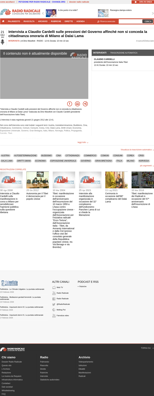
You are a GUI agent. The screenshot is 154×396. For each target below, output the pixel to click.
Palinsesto (44, 362)
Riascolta (44, 365)
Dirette (43, 369)
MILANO (130, 161)
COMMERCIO (90, 155)
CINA (58, 155)
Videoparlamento (86, 362)
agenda (80, 21)
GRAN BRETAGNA (103, 161)
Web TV (60, 287)
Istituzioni (83, 365)
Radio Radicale (63, 293)
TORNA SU (146, 348)
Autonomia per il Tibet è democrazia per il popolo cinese (37, 196)
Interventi (100, 52)
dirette (69, 21)
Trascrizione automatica (123, 53)
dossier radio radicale (79, 2)
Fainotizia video (63, 315)
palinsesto (14, 21)
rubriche (56, 21)
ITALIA (119, 161)
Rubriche (83, 286)
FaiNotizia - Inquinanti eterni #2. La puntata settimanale (21, 307)
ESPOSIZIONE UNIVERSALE (63, 161)
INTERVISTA (14, 41)
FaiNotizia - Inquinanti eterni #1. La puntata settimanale (21, 315)
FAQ (4, 394)
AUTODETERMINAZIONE (25, 155)
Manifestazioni (85, 373)
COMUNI (105, 155)
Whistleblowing (8, 390)
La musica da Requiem (11, 376)
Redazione (6, 373)
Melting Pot (61, 310)
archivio (42, 21)
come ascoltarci (7, 2)
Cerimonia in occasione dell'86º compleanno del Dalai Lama (116, 197)
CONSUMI (117, 155)
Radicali (82, 376)
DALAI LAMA (7, 161)
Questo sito (7, 365)
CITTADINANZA (72, 155)
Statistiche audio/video (49, 380)
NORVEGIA (144, 161)
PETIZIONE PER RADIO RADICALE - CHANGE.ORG (42, 2)
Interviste (44, 376)
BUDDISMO (46, 155)
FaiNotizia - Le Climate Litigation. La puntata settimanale (22, 289)
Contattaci (6, 383)
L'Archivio (6, 369)
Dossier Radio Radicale (12, 362)
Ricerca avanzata (107, 21)
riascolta (29, 21)
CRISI (141, 155)
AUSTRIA (5, 155)
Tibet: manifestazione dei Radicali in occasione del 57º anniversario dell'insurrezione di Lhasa (142, 200)
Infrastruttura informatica (12, 380)
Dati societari (7, 387)
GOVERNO (86, 161)
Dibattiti (82, 369)
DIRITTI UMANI (24, 161)
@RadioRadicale (63, 304)
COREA (130, 155)
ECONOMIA (40, 161)
